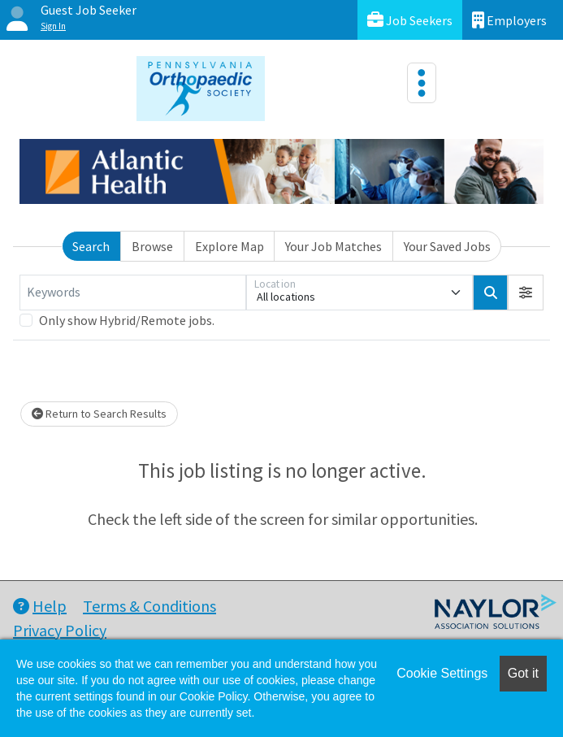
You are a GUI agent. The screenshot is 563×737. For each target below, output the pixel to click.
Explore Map (229, 246)
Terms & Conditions (149, 606)
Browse (152, 246)
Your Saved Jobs (447, 246)
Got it (523, 673)
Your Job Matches (333, 246)
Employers (509, 20)
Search (91, 246)
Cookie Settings (441, 673)
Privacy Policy (59, 630)
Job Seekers (410, 20)
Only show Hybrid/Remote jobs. (126, 320)
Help (40, 606)
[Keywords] (132, 292)
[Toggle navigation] (421, 83)
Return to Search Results (99, 413)
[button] (526, 292)
